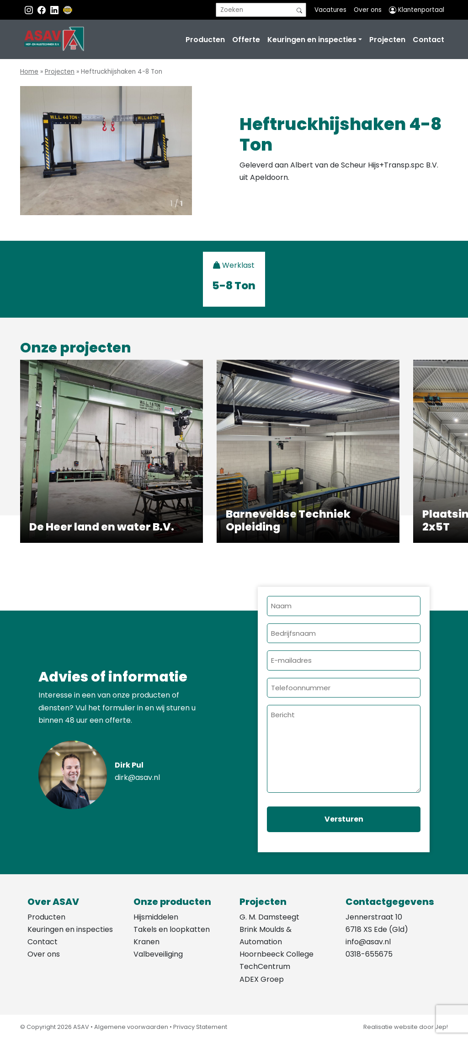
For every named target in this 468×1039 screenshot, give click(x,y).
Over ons (368, 9)
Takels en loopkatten (171, 929)
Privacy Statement (200, 1027)
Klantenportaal (416, 9)
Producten (205, 39)
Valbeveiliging (158, 954)
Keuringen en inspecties (311, 39)
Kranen (146, 941)
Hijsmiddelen (155, 917)
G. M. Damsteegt (269, 917)
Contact (428, 39)
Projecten (387, 39)
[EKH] (67, 9)
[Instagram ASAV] (30, 9)
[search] (261, 10)
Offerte (246, 39)
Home (29, 71)
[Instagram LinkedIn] (55, 9)
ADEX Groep (261, 979)
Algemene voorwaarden (131, 1027)
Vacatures (330, 9)
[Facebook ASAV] (42, 9)
